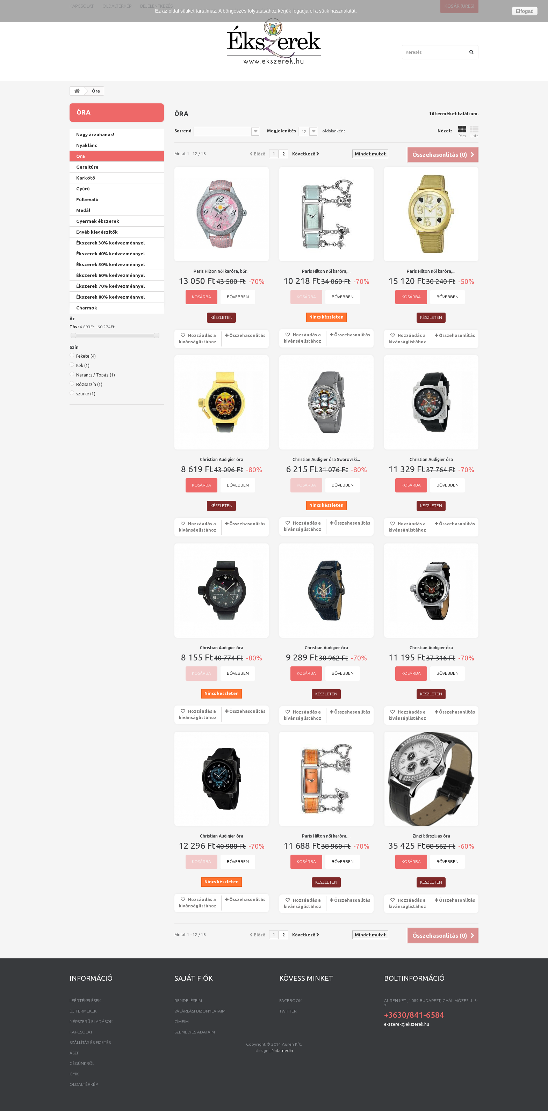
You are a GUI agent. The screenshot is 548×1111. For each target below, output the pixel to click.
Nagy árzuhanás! (95, 134)
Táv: (74, 461)
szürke (85, 528)
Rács (462, 131)
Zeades (84, 387)
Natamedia (282, 1104)
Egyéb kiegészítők (97, 231)
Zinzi (82, 365)
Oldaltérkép (84, 1084)
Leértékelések (85, 1000)
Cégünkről (82, 1063)
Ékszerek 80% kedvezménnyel (110, 296)
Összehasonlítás (247, 335)
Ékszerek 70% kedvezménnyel (110, 286)
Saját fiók (193, 978)
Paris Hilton (89, 376)
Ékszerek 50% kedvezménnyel (110, 264)
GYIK (74, 1074)
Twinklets (87, 397)
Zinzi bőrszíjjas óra (431, 836)
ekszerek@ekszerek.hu (406, 1024)
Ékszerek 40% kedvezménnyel (110, 253)
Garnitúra (87, 167)
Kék (82, 500)
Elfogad (525, 11)
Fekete (86, 491)
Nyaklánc (86, 145)
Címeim (181, 1021)
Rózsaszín (89, 519)
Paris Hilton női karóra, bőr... (222, 271)
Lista (474, 131)
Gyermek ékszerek (97, 221)
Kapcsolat (81, 1032)
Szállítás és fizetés (90, 1042)
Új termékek (83, 1011)
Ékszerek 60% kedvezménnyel (110, 275)
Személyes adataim (194, 1032)
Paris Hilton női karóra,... (326, 271)
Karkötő (85, 177)
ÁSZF (74, 1053)
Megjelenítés (281, 131)
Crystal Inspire (92, 354)
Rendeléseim (188, 1000)
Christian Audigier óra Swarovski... (326, 459)
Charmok (86, 307)
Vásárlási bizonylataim (199, 1011)
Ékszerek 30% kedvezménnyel (110, 242)
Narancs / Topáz (95, 509)
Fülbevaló (87, 199)
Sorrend (183, 131)
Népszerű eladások (91, 1021)
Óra (80, 156)
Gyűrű (83, 188)
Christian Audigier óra (221, 459)
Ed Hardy (86, 408)
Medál (83, 210)
